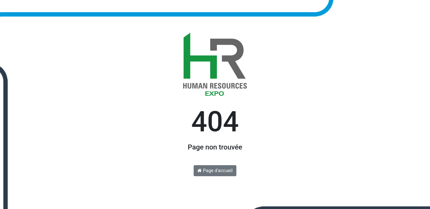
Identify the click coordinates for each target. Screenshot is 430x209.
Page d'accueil (215, 170)
